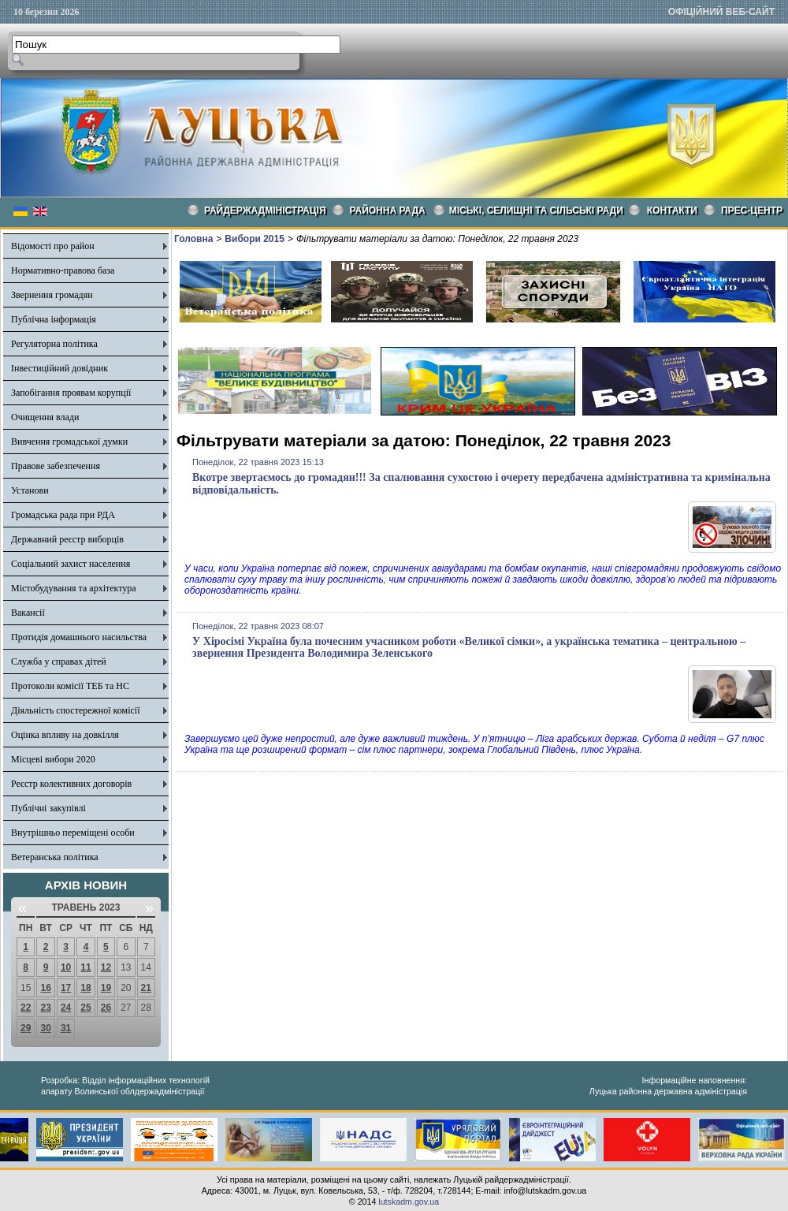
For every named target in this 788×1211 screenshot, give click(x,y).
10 (66, 967)
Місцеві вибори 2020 (53, 759)
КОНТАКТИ (672, 210)
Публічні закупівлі (48, 808)
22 (25, 1007)
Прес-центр (751, 210)
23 (45, 1007)
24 (66, 1007)
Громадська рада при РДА (63, 514)
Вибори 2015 (254, 238)
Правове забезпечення (55, 465)
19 (106, 987)
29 (25, 1028)
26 (106, 1007)
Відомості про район (53, 246)
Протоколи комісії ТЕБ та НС (70, 685)
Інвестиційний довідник (59, 368)
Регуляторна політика (54, 343)
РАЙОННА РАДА (388, 210)
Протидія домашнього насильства (79, 637)
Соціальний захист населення (70, 563)
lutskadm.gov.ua (408, 1201)
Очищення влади (45, 417)
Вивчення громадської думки (69, 441)
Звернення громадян (52, 294)
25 (85, 1007)
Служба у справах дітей (58, 661)
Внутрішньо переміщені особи (73, 832)
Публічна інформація (53, 319)
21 (146, 987)
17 (66, 987)
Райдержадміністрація (265, 210)
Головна (193, 238)
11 (85, 967)
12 (106, 967)
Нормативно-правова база (62, 270)
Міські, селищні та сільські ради (536, 210)
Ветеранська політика (54, 857)
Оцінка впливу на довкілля (65, 734)
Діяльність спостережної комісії (75, 710)
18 (85, 987)
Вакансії (28, 612)
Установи (30, 490)
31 (66, 1028)
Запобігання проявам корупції (71, 392)
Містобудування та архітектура (73, 588)
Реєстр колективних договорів (71, 783)
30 (45, 1028)
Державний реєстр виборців (67, 539)
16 (45, 987)
